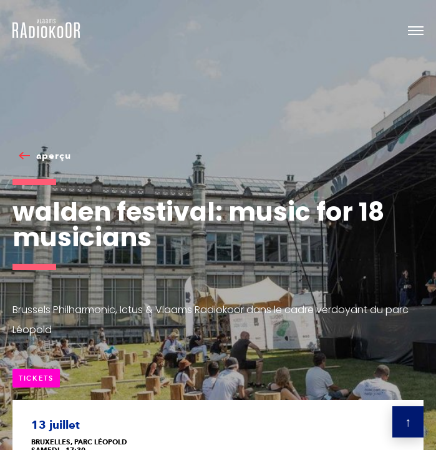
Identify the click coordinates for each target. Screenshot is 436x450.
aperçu (53, 155)
